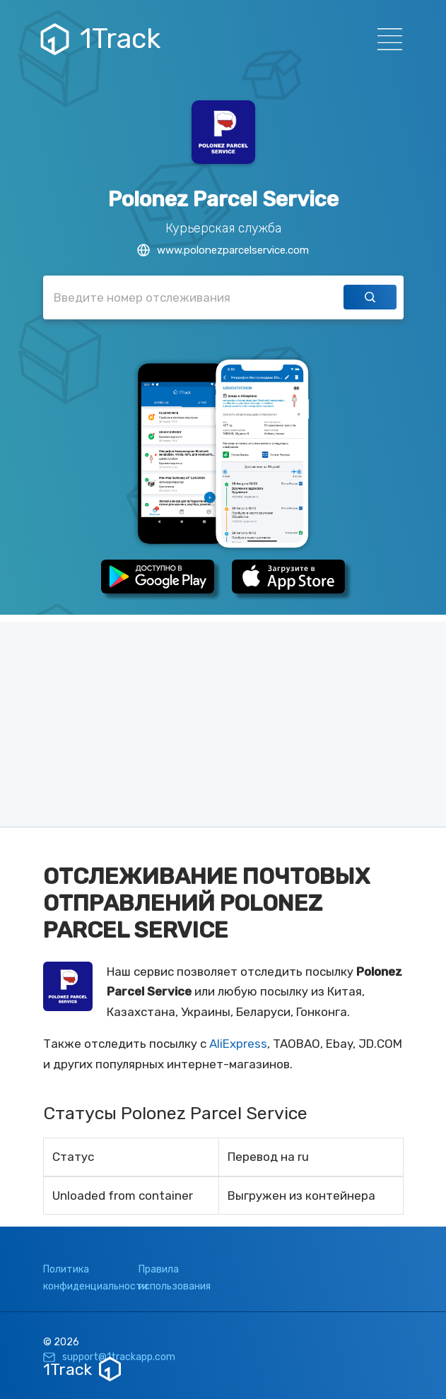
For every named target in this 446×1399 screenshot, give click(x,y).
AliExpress (238, 1044)
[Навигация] (385, 39)
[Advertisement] (223, 721)
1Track (102, 39)
